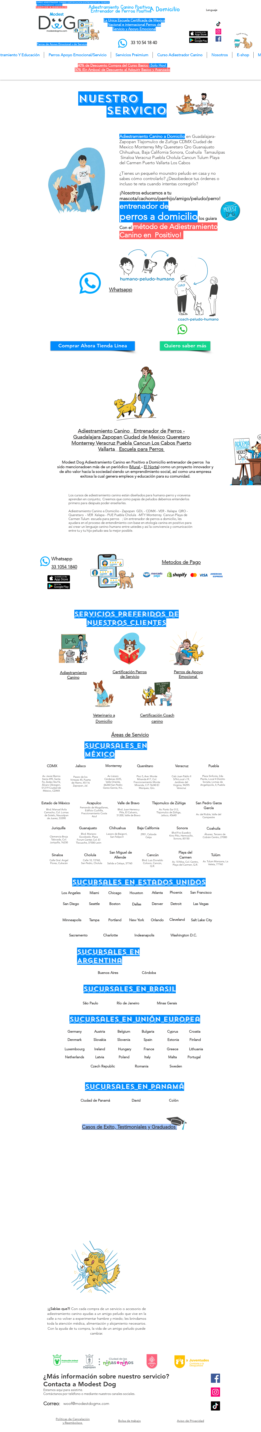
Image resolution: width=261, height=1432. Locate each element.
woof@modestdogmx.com (86, 1403)
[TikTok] (218, 24)
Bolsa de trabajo (129, 1421)
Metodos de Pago (181, 562)
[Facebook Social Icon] (218, 39)
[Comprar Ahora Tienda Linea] (93, 345)
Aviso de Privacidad (190, 1421)
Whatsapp (61, 559)
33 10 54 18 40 (144, 42)
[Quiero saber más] (185, 345)
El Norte (151, 467)
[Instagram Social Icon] (218, 31)
